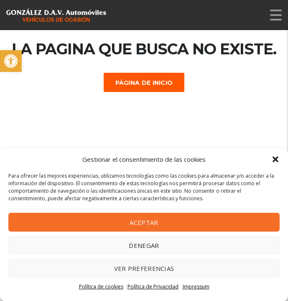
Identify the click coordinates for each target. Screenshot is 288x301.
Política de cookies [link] (101, 286)
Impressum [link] (196, 286)
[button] (275, 159)
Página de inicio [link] (144, 83)
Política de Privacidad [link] (152, 286)
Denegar (144, 245)
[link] (11, 61)
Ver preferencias (144, 268)
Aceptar (144, 222)
